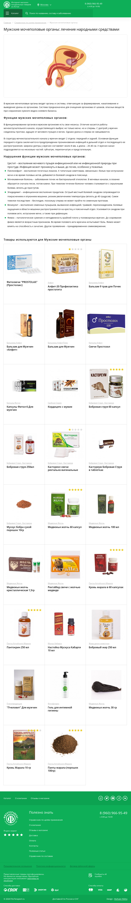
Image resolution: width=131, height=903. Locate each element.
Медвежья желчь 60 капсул (65, 527)
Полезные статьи (37, 851)
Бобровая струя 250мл (20, 467)
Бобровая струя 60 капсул (104, 406)
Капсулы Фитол (13, 403)
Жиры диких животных (99, 643)
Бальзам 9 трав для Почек (105, 286)
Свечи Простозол (99, 346)
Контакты (33, 846)
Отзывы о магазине (40, 798)
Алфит (51, 282)
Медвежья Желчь (56, 523)
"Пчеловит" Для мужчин (22, 707)
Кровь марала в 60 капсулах (106, 587)
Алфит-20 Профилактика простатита (63, 288)
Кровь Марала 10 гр (19, 767)
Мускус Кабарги (55, 643)
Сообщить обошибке (101, 875)
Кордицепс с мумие (60, 406)
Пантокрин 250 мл (18, 647)
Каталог (7, 798)
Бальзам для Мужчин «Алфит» (20, 348)
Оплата (32, 840)
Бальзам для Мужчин (61, 346)
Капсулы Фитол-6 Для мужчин (20, 408)
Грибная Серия (55, 403)
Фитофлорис (53, 703)
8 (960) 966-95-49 (93, 3)
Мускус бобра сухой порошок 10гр (19, 528)
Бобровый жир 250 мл (102, 647)
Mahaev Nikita (120, 899)
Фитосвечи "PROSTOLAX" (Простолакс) (22, 283)
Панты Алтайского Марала (101, 583)
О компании (21, 798)
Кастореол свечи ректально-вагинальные (63, 468)
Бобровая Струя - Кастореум (101, 403)
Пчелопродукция (14, 703)
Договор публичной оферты (82, 866)
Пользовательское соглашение (18, 866)
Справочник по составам (41, 856)
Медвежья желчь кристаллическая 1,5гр (21, 589)
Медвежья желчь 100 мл (104, 527)
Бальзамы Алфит (96, 282)
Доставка (33, 835)
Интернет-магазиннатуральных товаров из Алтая (21, 4)
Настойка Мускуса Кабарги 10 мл (64, 649)
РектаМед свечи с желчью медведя (64, 589)
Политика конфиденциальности (51, 866)
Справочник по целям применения (46, 820)
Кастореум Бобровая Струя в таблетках (105, 468)
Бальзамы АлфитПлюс (58, 342)
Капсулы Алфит (96, 342)
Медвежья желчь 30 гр (103, 707)
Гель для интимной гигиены (60, 709)
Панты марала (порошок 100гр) (63, 769)
